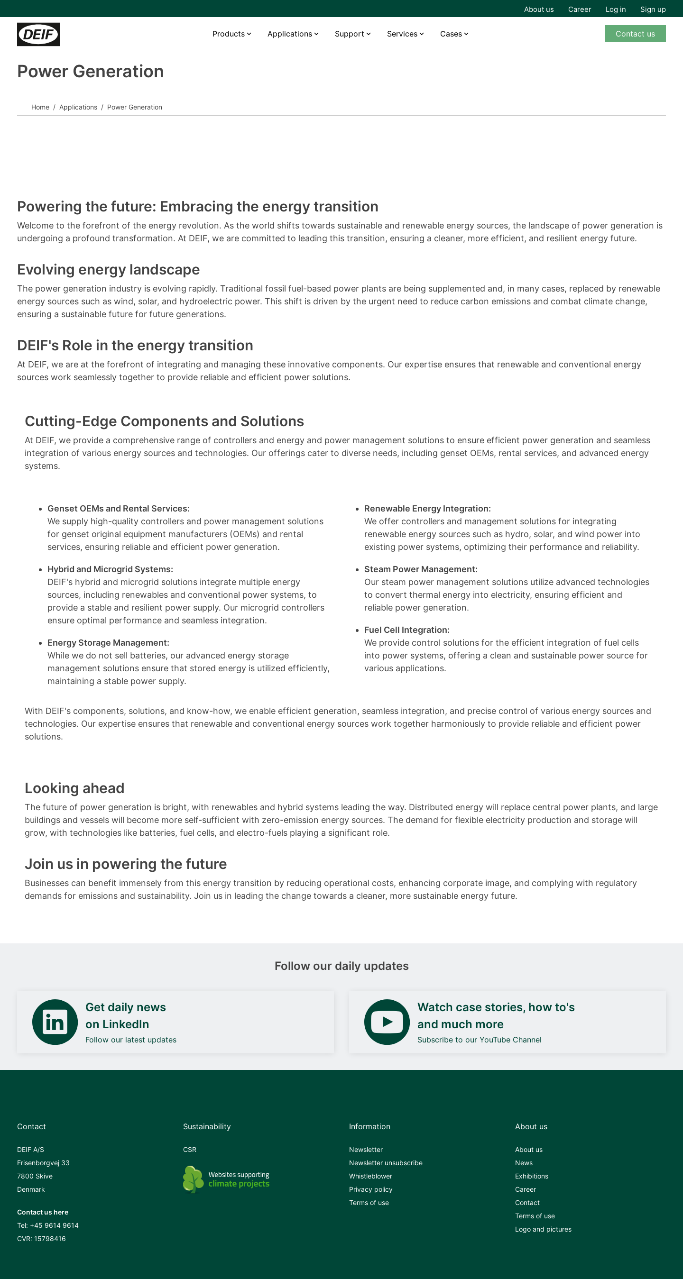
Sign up (653, 9)
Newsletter (366, 1149)
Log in (616, 9)
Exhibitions (531, 1176)
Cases (451, 33)
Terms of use (369, 1202)
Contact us (635, 33)
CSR (189, 1149)
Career (579, 9)
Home (40, 107)
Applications (290, 33)
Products (228, 33)
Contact (527, 1202)
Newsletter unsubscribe (386, 1163)
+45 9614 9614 (54, 1225)
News (524, 1163)
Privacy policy (371, 1189)
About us (539, 9)
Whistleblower (370, 1176)
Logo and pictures (543, 1229)
